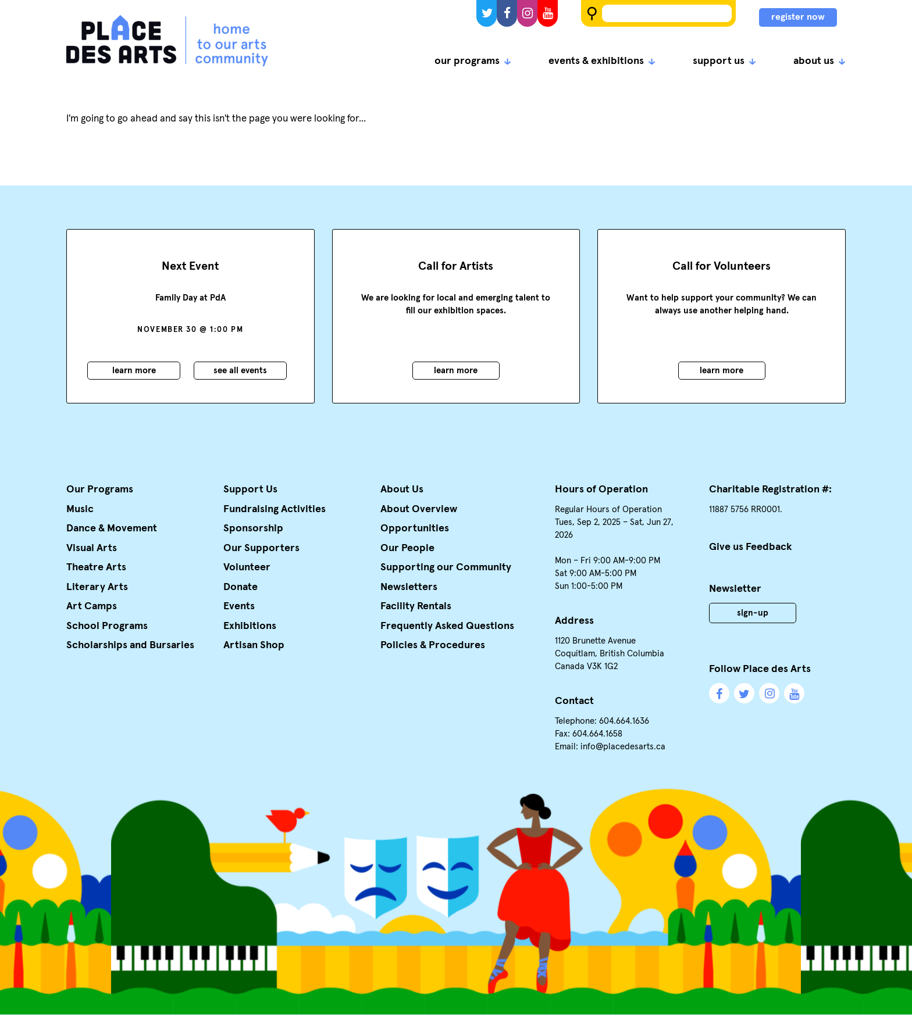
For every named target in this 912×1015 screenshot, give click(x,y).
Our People (407, 548)
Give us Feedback (750, 547)
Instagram (527, 13)
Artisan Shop (253, 645)
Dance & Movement (111, 528)
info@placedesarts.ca (622, 746)
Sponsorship (253, 528)
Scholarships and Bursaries (130, 645)
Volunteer (246, 567)
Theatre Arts (96, 567)
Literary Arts (97, 587)
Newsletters (408, 587)
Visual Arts (91, 548)
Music (80, 509)
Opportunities (414, 528)
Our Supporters (261, 548)
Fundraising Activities (274, 509)
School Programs (107, 626)
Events (239, 606)
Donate (240, 587)
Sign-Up (752, 613)
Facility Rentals (415, 606)
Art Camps (91, 606)
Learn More (134, 370)
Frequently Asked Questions (447, 626)
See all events (240, 370)
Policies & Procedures (432, 645)
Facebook (507, 13)
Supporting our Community (445, 567)
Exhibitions (249, 626)
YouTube (547, 13)
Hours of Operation (601, 489)
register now (798, 17)
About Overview (418, 509)
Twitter (486, 13)
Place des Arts (167, 40)
